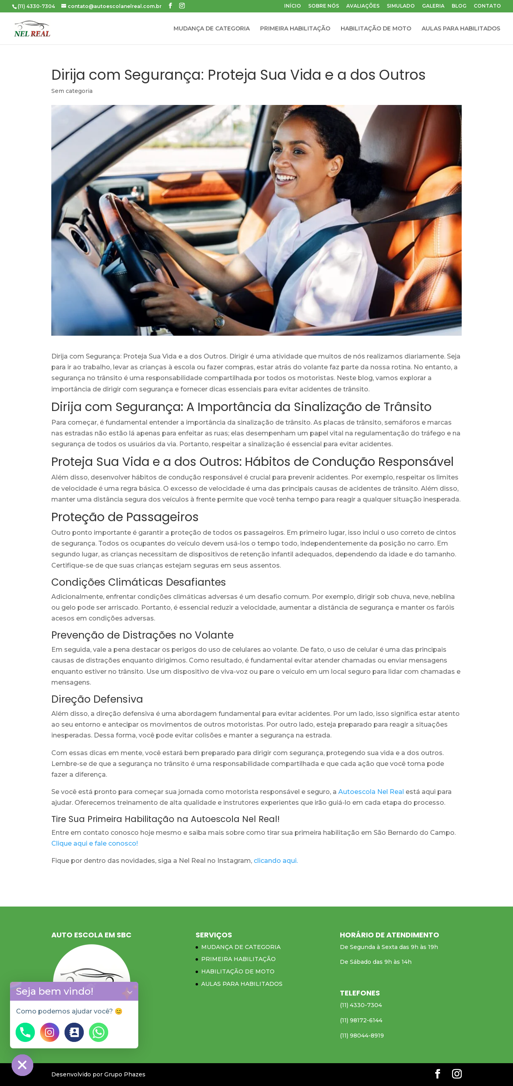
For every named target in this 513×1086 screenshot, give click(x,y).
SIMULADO (401, 6)
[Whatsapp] (98, 1032)
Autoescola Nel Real (371, 792)
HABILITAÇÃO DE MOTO (376, 29)
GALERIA (433, 6)
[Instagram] (49, 1032)
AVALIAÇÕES (363, 6)
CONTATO (487, 6)
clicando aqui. (276, 860)
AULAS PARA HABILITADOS (461, 29)
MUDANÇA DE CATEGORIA (212, 29)
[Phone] (25, 1032)
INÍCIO (292, 6)
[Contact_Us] (74, 1032)
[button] (129, 991)
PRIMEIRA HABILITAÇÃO (295, 29)
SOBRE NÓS (323, 6)
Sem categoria (72, 91)
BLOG (459, 6)
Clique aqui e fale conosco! (94, 843)
